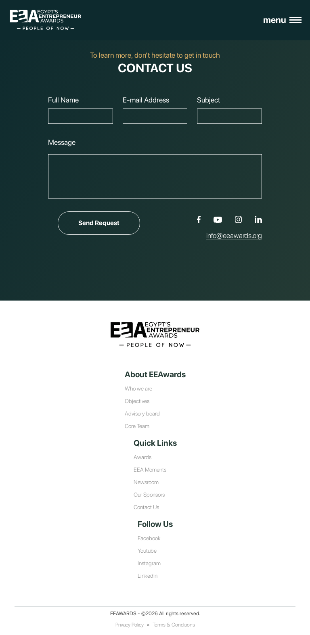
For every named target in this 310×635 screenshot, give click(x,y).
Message (61, 142)
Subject (208, 100)
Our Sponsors (149, 494)
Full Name (63, 100)
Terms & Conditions (174, 625)
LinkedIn (147, 575)
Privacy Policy (129, 625)
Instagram (149, 563)
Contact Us (146, 507)
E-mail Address (146, 100)
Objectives (137, 401)
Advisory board (142, 413)
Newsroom (146, 482)
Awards (142, 457)
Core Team (137, 426)
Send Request (109, 223)
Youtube (147, 550)
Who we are (138, 388)
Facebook (149, 538)
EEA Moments (150, 469)
